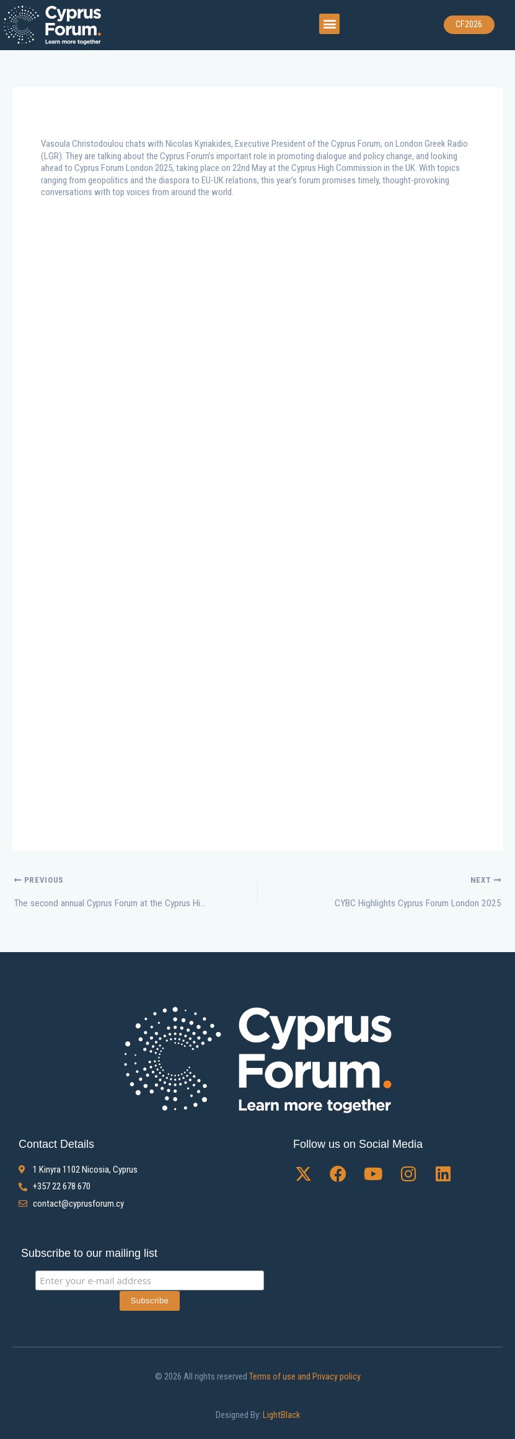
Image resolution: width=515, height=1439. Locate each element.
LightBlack (281, 1414)
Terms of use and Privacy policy (304, 1375)
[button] (329, 23)
